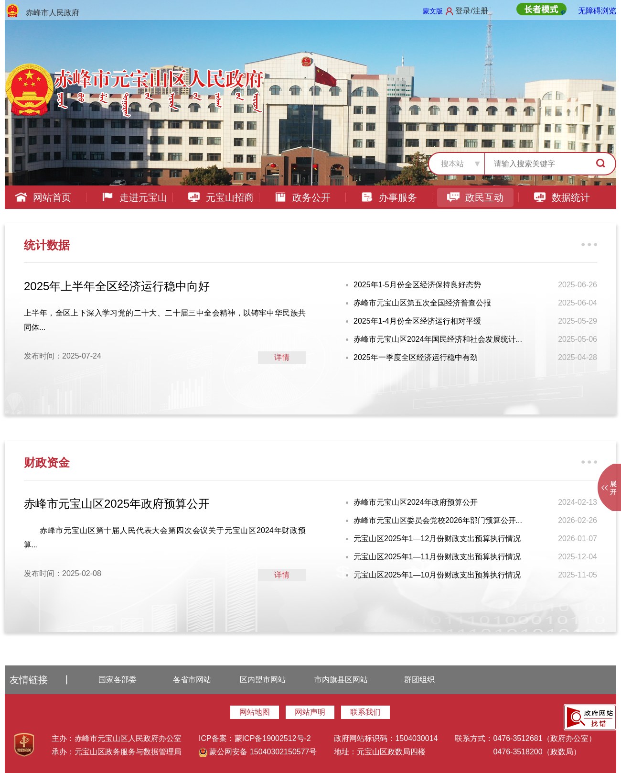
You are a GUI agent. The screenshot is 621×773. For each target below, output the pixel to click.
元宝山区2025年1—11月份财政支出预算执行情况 (437, 557)
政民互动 (475, 197)
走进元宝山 (134, 197)
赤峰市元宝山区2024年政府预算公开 (415, 502)
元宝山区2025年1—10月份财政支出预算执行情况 (437, 575)
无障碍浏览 (597, 11)
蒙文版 (433, 11)
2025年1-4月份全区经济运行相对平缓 (417, 321)
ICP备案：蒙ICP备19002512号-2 (255, 738)
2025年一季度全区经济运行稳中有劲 (415, 357)
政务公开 (302, 197)
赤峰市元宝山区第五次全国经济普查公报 (422, 303)
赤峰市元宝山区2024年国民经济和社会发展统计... (437, 339)
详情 (281, 357)
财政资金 (47, 462)
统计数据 (47, 245)
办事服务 (388, 197)
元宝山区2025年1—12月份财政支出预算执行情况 (437, 538)
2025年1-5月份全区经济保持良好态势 (417, 285)
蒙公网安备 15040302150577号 (258, 752)
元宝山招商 (220, 197)
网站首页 (42, 197)
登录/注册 (471, 11)
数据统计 (561, 197)
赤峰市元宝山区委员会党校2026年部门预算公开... (437, 520)
